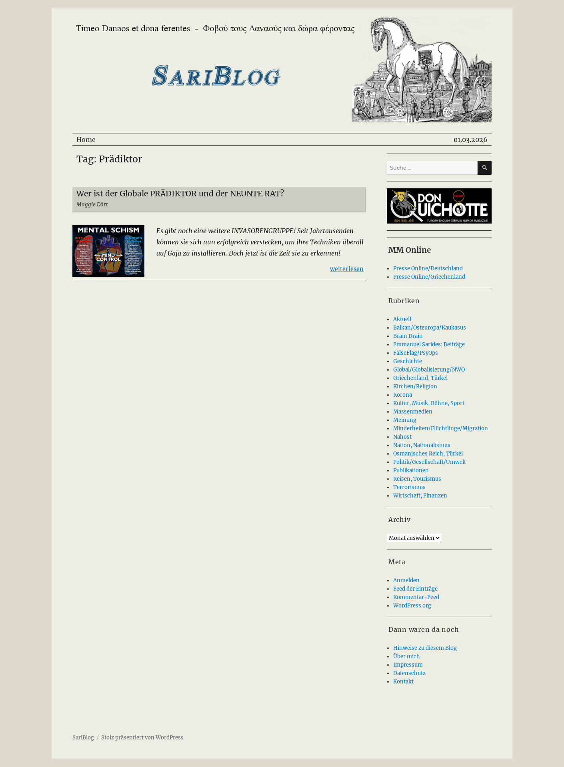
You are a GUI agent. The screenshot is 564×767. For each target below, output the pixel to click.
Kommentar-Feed (416, 597)
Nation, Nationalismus (421, 445)
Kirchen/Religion (415, 386)
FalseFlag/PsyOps (415, 353)
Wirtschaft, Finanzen (420, 495)
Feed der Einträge (415, 588)
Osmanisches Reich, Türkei (428, 453)
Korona (402, 394)
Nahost (402, 436)
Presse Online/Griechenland (429, 277)
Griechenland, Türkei (420, 378)
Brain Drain (408, 336)
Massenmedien (412, 411)
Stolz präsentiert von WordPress (142, 737)
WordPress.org (412, 605)
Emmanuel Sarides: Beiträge (429, 344)
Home (86, 140)
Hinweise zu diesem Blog (425, 648)
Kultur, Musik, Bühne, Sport (428, 403)
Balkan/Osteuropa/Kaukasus (429, 327)
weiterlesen (347, 268)
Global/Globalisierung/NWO (429, 369)
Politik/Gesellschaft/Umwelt (429, 462)
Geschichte (407, 361)
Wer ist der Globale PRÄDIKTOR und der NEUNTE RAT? (180, 193)
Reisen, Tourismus (417, 478)
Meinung (404, 420)
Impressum (408, 664)
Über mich (406, 656)
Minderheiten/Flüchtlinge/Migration (440, 428)
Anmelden (406, 580)
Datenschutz (409, 673)
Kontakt (403, 681)
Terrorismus (409, 487)
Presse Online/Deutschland (428, 268)
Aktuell (402, 319)
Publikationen (411, 470)
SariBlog (83, 737)
